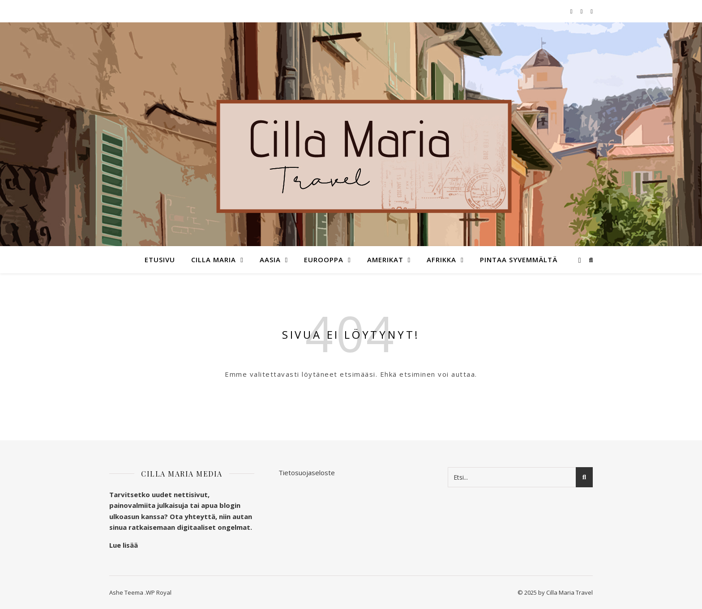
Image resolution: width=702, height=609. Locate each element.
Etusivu (160, 259)
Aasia (270, 259)
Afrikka (441, 259)
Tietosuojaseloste (306, 472)
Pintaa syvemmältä (518, 259)
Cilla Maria (213, 259)
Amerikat (385, 259)
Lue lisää (123, 545)
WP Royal (158, 592)
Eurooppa (323, 259)
